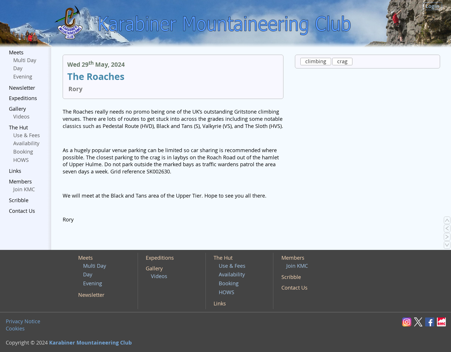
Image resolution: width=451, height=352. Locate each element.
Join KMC (24, 189)
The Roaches (95, 76)
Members (20, 181)
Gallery (17, 109)
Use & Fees (26, 135)
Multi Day (24, 60)
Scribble (18, 200)
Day (17, 68)
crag (342, 61)
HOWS (21, 160)
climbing (315, 61)
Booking (23, 151)
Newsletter (22, 88)
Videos (21, 116)
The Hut (18, 127)
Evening (22, 76)
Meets (16, 52)
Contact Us (22, 211)
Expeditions (23, 98)
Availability (26, 143)
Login (432, 6)
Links (15, 171)
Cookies (15, 328)
